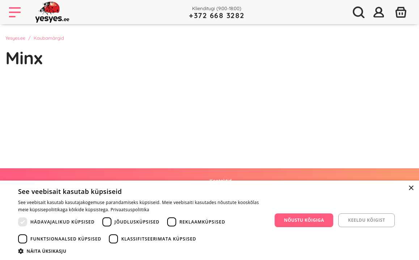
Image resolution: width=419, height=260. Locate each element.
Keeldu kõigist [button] (366, 220)
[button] (141, 251)
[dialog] (209, 220)
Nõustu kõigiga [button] (304, 220)
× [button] (411, 188)
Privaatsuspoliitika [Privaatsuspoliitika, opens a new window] (129, 210)
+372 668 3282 (217, 15)
